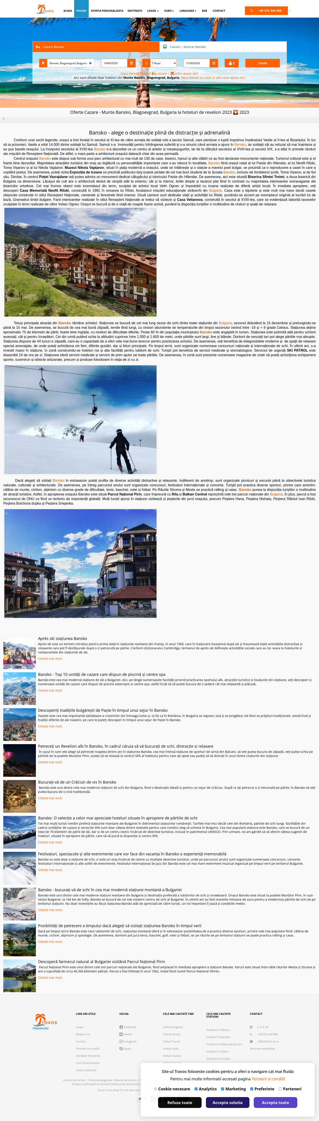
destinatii (135, 11)
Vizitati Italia (171, 1049)
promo (81, 11)
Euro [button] (169, 11)
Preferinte (262, 1088)
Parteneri (290, 1088)
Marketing (233, 1088)
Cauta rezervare (86, 1070)
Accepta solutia (228, 1102)
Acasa (79, 1027)
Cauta (262, 63)
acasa (67, 11)
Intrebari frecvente (88, 1056)
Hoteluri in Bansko (218, 1037)
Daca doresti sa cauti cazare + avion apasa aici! (159, 73)
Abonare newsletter (262, 1049)
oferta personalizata (107, 11)
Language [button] (188, 11)
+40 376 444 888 (264, 1034)
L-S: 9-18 (259, 1027)
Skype (125, 1049)
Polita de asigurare (100, 1080)
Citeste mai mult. (50, 658)
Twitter (125, 1034)
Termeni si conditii (87, 1049)
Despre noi (83, 1034)
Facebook (127, 1027)
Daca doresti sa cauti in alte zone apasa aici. (213, 78)
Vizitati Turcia (171, 1041)
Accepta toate (275, 1102)
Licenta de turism (74, 1080)
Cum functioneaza (87, 1063)
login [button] (153, 11)
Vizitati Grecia (171, 1034)
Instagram (128, 1041)
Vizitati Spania (172, 1056)
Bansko (240, 144)
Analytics (206, 1088)
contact (219, 11)
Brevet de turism (126, 1080)
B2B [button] (204, 11)
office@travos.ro (264, 1041)
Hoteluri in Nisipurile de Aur (224, 1044)
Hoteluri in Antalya (218, 1059)
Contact (81, 1041)
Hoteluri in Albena (218, 1030)
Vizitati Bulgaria (173, 1027)
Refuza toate (179, 1102)
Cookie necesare (172, 1088)
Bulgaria (215, 190)
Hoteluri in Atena (217, 1051)
